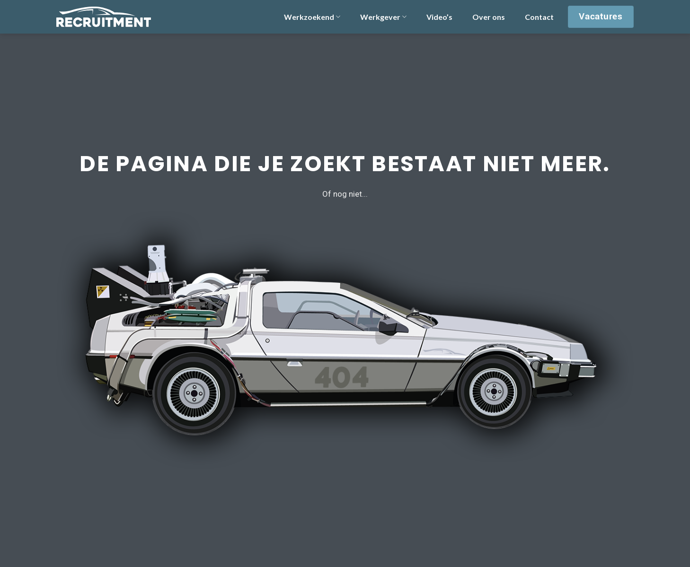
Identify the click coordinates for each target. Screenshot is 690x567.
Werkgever (383, 16)
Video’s (439, 16)
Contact (539, 16)
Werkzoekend (312, 16)
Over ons (488, 16)
